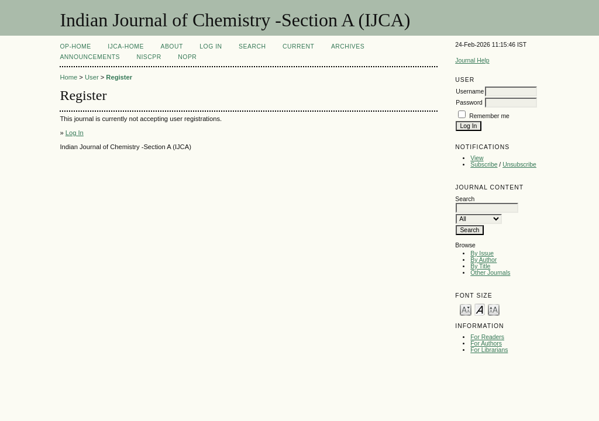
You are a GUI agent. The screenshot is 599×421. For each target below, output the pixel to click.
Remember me (489, 116)
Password (469, 102)
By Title (480, 266)
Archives (347, 46)
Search (252, 46)
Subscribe (483, 164)
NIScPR (148, 57)
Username (470, 91)
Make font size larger (494, 309)
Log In (210, 46)
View (476, 158)
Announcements (90, 57)
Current (298, 46)
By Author (483, 260)
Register (119, 77)
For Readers (487, 337)
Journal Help (472, 60)
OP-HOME (75, 46)
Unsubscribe (519, 164)
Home (68, 77)
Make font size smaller (465, 309)
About (171, 46)
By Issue (482, 253)
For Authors (486, 343)
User (92, 77)
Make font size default (480, 309)
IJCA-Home (126, 46)
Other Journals (490, 273)
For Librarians (489, 350)
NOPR (187, 57)
